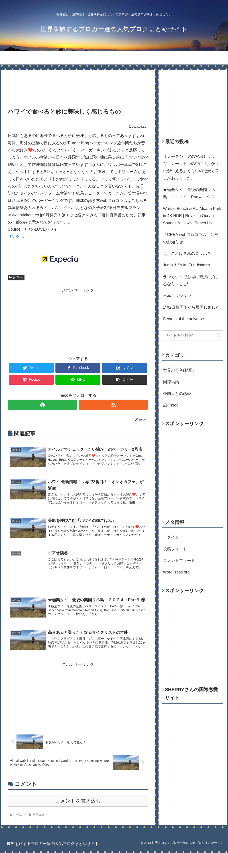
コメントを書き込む (78, 804)
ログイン (171, 537)
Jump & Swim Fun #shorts (186, 265)
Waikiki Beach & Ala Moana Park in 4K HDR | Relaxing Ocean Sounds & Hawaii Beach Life (192, 215)
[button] (219, 335)
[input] (192, 335)
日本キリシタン (177, 296)
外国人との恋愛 (177, 393)
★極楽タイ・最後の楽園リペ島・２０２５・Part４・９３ (189, 193)
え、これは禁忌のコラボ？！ (189, 253)
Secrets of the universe (183, 319)
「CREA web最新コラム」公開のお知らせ (190, 238)
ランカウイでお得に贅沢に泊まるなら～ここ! (191, 280)
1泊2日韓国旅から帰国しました (191, 307)
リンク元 (16, 236)
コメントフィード (179, 560)
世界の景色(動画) (178, 370)
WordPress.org (176, 572)
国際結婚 (171, 382)
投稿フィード (175, 549)
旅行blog (16, 277)
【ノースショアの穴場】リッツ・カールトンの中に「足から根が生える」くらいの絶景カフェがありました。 (191, 167)
